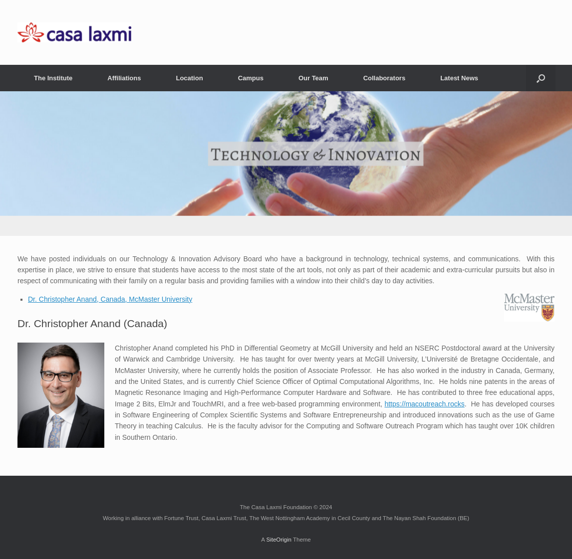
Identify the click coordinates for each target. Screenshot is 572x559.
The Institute (53, 78)
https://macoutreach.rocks (424, 404)
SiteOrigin (278, 540)
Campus (251, 78)
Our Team (313, 78)
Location (189, 78)
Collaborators (384, 78)
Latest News (459, 78)
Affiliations (124, 78)
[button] (541, 78)
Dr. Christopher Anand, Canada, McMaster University (110, 299)
